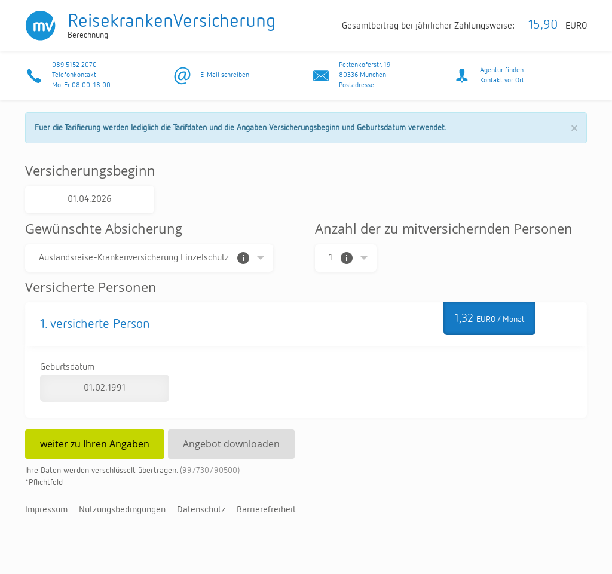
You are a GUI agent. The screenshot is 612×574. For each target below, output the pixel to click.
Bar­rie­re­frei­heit (266, 510)
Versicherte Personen (91, 287)
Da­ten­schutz (201, 510)
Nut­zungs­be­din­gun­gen (122, 510)
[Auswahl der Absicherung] (149, 258)
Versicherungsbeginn (90, 170)
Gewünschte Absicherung (103, 228)
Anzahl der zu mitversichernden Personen (444, 228)
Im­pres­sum (46, 510)
